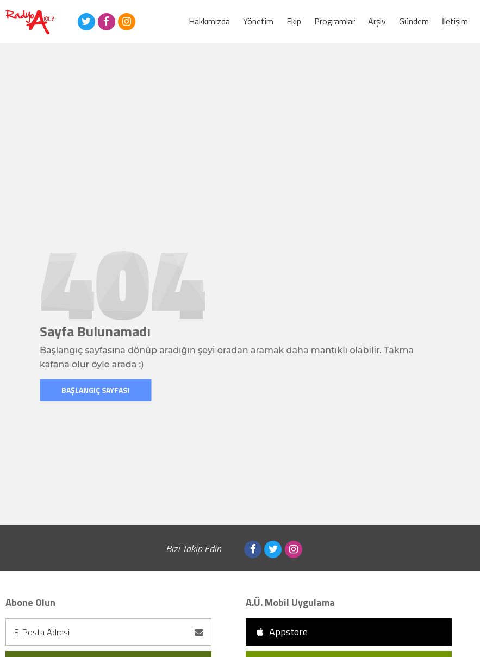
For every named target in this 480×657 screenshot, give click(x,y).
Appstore (282, 631)
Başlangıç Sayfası (95, 390)
